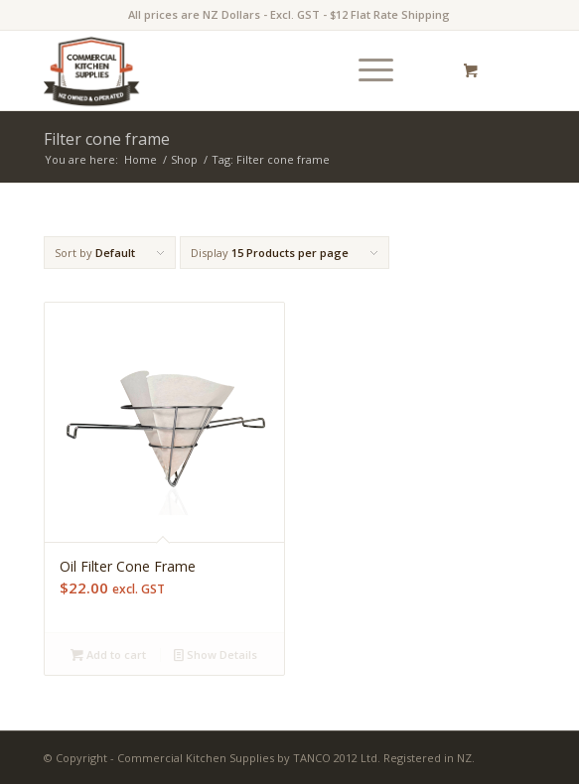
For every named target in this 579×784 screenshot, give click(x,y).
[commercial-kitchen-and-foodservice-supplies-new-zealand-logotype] (240, 70)
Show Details (215, 654)
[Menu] (366, 70)
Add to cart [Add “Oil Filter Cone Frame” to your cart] (108, 654)
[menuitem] (372, 70)
